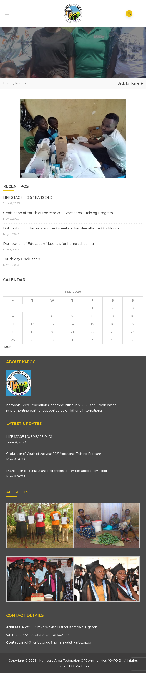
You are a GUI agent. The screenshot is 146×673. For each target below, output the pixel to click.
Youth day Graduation (21, 259)
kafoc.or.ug (41, 642)
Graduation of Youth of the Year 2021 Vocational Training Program (58, 213)
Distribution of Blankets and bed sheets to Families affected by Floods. (61, 228)
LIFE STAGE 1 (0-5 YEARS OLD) (28, 198)
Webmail (83, 666)
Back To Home (128, 83)
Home (7, 83)
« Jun (7, 347)
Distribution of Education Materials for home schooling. (49, 244)
